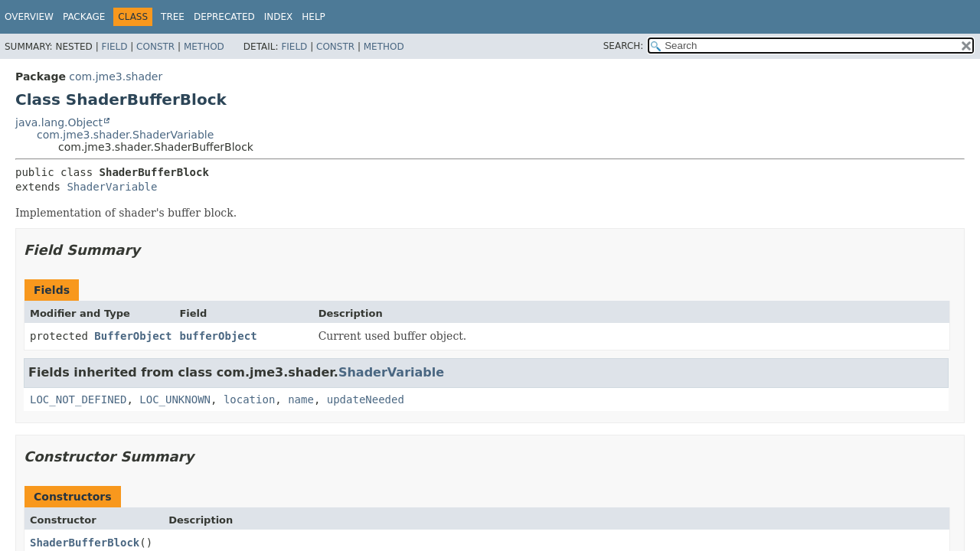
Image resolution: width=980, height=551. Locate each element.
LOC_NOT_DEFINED (78, 399)
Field (114, 46)
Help (313, 16)
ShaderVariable (112, 187)
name (301, 399)
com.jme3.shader (115, 76)
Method (204, 46)
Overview (29, 16)
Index (278, 16)
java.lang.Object (59, 122)
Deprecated (224, 16)
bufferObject (217, 336)
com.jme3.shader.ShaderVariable (125, 135)
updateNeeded (365, 399)
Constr (155, 46)
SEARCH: (623, 46)
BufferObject (133, 336)
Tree (173, 16)
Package (84, 16)
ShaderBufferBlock (84, 542)
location (249, 399)
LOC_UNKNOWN (175, 399)
